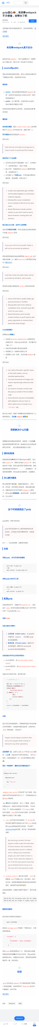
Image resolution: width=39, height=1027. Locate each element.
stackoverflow (10, 829)
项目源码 (5, 36)
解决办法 (9, 262)
